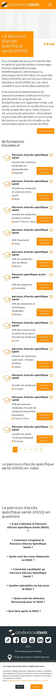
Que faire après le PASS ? (24, 611)
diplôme (45, 171)
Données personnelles (28, 651)
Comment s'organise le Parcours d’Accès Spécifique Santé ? (28, 544)
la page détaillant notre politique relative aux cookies (27, 681)
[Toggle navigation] (50, 5)
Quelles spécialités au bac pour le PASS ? (28, 587)
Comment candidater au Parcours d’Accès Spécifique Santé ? (28, 573)
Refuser (20, 687)
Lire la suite (45, 131)
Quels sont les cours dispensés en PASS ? (28, 558)
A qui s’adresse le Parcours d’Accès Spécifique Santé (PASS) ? (28, 527)
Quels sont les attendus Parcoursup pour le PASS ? (28, 600)
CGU (28, 646)
